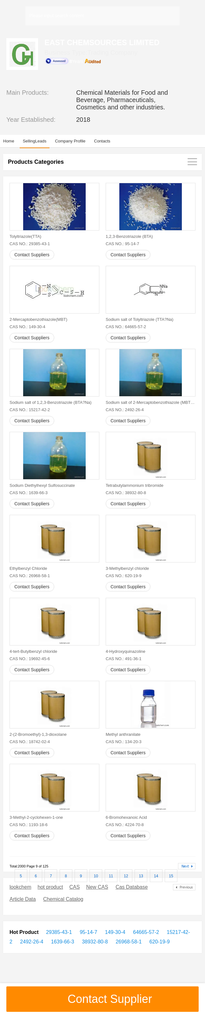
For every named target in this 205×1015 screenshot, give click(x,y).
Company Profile (70, 141)
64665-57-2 (145, 932)
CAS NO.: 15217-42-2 (30, 409)
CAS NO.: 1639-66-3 (29, 492)
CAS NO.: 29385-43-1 (30, 243)
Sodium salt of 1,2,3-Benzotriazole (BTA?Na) (50, 402)
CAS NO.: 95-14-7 (122, 243)
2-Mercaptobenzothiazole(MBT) (38, 319)
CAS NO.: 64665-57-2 (126, 326)
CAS (74, 887)
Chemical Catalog (63, 899)
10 (96, 876)
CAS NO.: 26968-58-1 (30, 575)
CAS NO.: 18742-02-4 (30, 741)
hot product (50, 887)
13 (141, 876)
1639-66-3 (62, 941)
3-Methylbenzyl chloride (127, 568)
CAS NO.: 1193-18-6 (29, 824)
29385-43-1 (59, 932)
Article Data (23, 899)
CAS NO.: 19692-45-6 (30, 658)
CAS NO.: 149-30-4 (27, 326)
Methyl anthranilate (123, 734)
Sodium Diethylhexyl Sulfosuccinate (42, 485)
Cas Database (132, 887)
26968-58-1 (128, 941)
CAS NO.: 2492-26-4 (125, 409)
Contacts (102, 141)
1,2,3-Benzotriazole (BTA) (129, 236)
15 (171, 876)
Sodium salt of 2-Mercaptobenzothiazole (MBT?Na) (150, 402)
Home (8, 141)
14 (156, 876)
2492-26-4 (31, 941)
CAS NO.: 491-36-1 (124, 658)
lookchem (20, 887)
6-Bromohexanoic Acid (126, 817)
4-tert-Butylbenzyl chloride (33, 651)
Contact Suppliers (32, 254)
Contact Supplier (102, 998)
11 (111, 876)
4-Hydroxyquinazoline (125, 651)
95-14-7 (87, 932)
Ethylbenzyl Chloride (28, 568)
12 (126, 876)
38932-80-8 (94, 941)
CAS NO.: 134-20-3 (124, 741)
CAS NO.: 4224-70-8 (125, 824)
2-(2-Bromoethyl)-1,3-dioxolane (38, 734)
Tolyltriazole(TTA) (25, 236)
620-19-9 (159, 941)
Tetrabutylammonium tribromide (134, 485)
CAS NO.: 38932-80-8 (126, 492)
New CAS (97, 887)
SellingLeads (34, 141)
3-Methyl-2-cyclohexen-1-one (36, 817)
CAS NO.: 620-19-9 (124, 575)
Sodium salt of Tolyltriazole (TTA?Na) (139, 319)
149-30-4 (114, 932)
